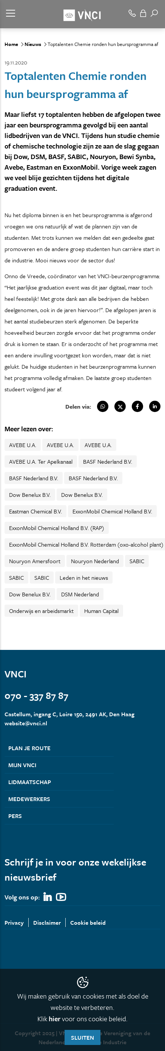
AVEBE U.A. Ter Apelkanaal (40, 461)
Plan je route (29, 748)
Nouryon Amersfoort (34, 561)
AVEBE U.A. (22, 445)
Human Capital (101, 611)
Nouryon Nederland (95, 561)
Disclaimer (47, 922)
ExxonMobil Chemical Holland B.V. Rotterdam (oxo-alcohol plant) (86, 544)
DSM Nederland (80, 594)
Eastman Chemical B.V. (35, 511)
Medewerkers (29, 799)
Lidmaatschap (29, 782)
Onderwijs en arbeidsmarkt (41, 611)
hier (54, 1018)
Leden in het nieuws (84, 577)
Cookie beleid (88, 922)
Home (11, 44)
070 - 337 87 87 (36, 695)
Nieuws (33, 44)
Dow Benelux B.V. (30, 494)
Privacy (14, 922)
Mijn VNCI (22, 765)
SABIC (137, 561)
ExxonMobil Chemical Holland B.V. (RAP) (56, 528)
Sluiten (82, 1037)
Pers (15, 816)
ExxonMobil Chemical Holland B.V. (112, 511)
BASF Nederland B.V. (107, 461)
